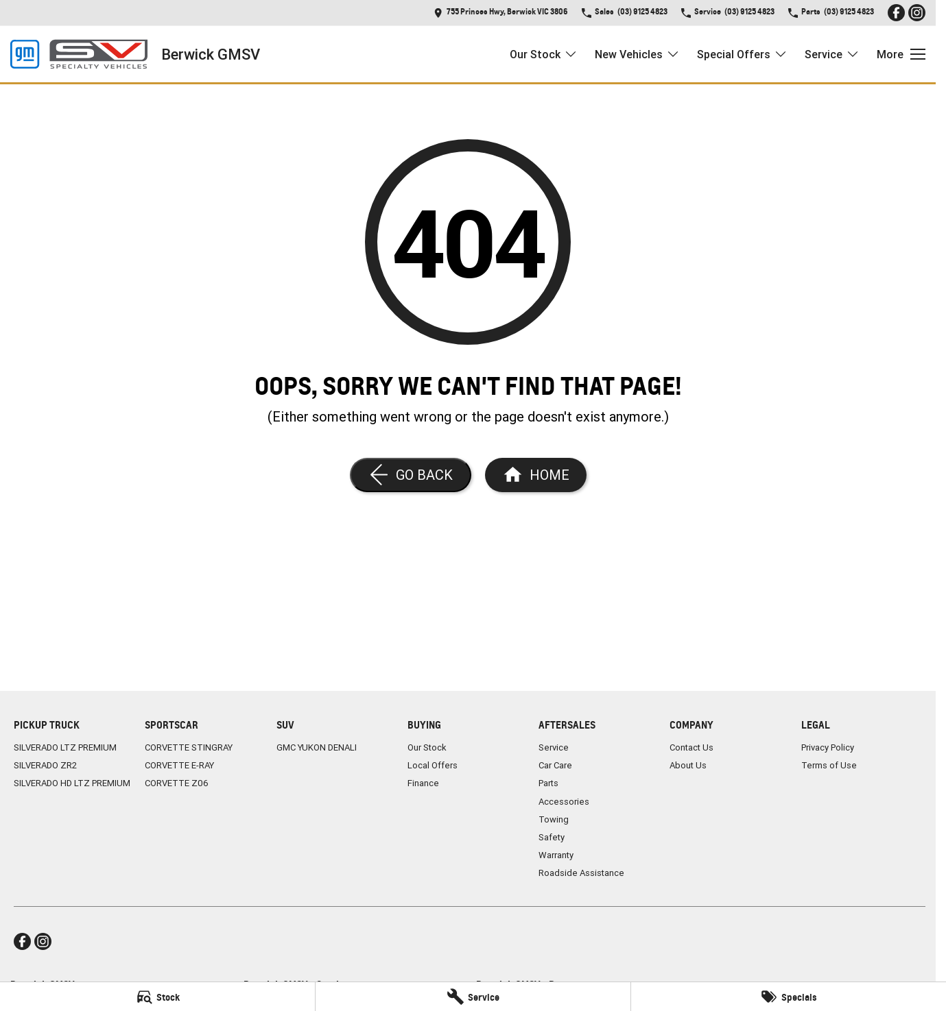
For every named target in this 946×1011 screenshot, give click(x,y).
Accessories (564, 801)
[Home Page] (78, 54)
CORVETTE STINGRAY (189, 747)
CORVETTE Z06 (177, 783)
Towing (554, 819)
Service (554, 747)
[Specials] (788, 996)
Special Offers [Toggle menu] (742, 54)
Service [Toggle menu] (832, 54)
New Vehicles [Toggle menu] (637, 54)
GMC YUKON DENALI (316, 747)
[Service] (473, 996)
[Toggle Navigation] (901, 54)
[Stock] (157, 996)
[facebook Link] (896, 12)
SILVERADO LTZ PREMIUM (65, 747)
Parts (548, 783)
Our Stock (427, 747)
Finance (423, 783)
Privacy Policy (827, 747)
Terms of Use (829, 765)
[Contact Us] (501, 12)
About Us (688, 765)
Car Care (555, 765)
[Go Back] (410, 475)
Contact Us (691, 747)
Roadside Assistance (581, 873)
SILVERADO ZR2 (45, 765)
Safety (552, 837)
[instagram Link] (916, 12)
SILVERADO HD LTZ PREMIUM (72, 783)
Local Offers (432, 765)
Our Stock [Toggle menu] (544, 54)
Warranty (556, 855)
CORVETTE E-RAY (179, 765)
